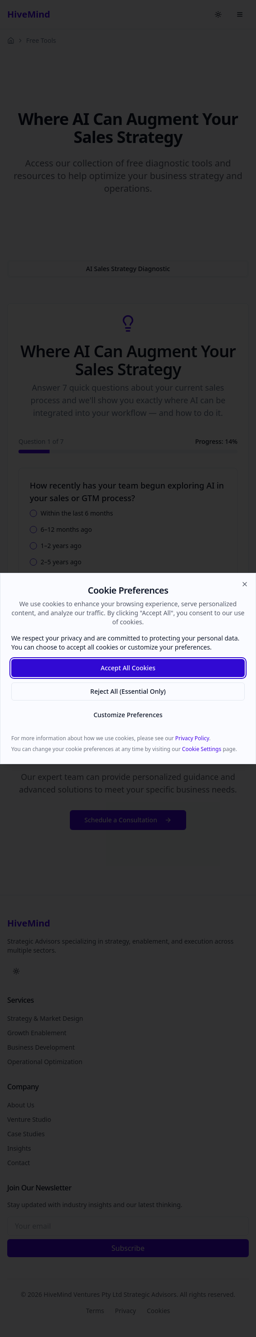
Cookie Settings (201, 749)
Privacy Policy (192, 738)
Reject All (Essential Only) (127, 691)
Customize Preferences (127, 714)
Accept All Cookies (128, 668)
